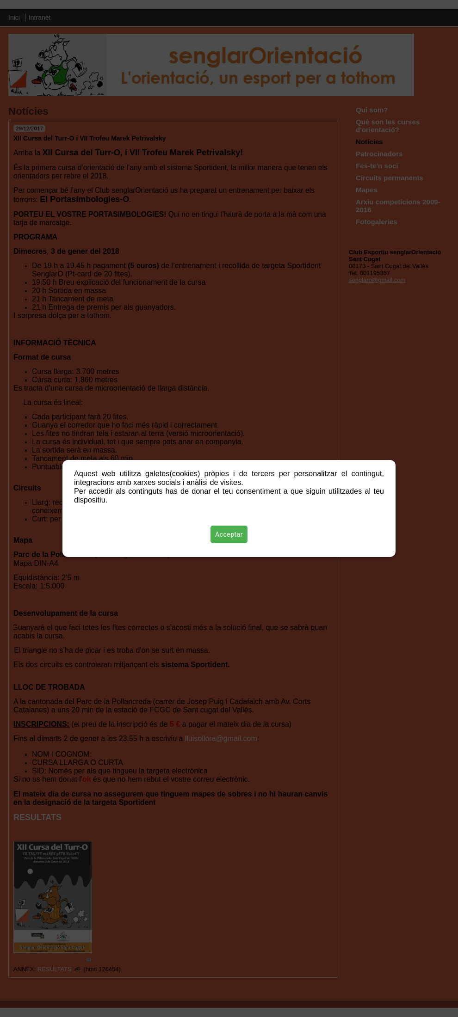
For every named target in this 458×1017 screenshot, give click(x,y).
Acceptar (229, 534)
